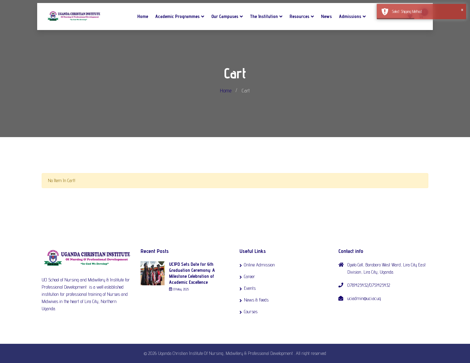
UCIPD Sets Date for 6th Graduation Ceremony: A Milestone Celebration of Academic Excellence (192, 273)
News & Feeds (256, 300)
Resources (299, 16)
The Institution (264, 16)
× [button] (462, 10)
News (326, 16)
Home (142, 16)
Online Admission (259, 265)
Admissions (350, 16)
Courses (250, 311)
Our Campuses (224, 16)
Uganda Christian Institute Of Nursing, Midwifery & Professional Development (225, 353)
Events (250, 288)
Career (249, 276)
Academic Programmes (177, 16)
